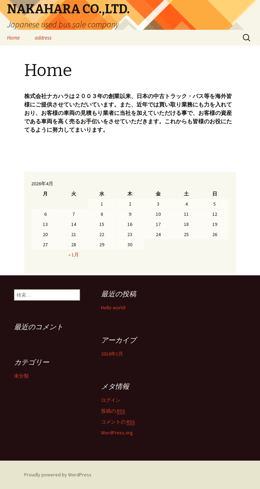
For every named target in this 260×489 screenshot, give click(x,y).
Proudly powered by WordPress (58, 474)
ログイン (111, 400)
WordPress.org (117, 432)
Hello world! (113, 307)
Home (13, 37)
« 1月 (73, 255)
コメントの (118, 422)
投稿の (113, 411)
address (43, 37)
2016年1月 (112, 354)
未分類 (21, 376)
